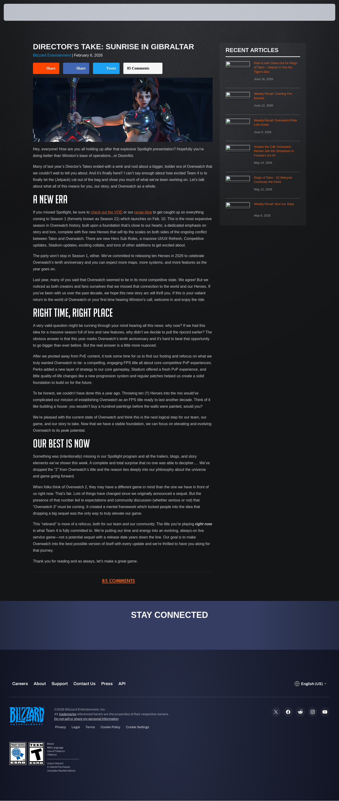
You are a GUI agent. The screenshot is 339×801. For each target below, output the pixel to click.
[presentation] (21, 12)
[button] (318, 12)
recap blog (143, 212)
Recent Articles (252, 50)
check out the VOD (106, 212)
